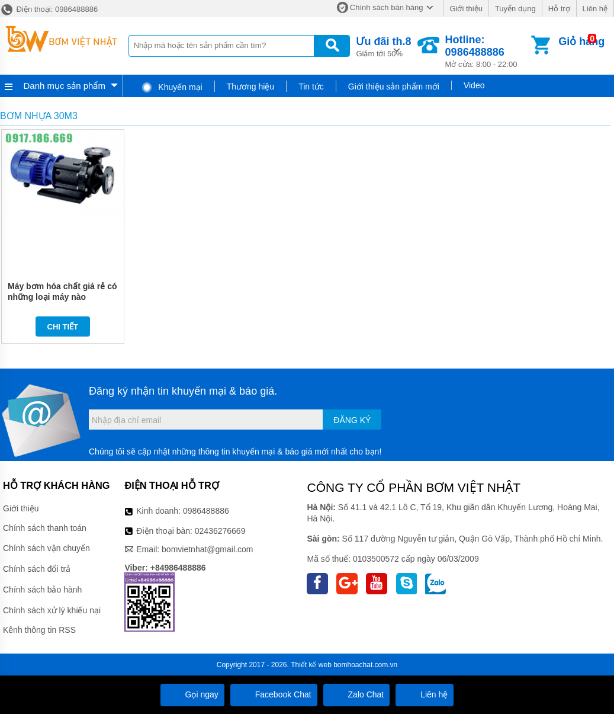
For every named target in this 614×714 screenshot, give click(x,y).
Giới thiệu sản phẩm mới (393, 86)
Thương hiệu (250, 86)
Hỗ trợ (559, 8)
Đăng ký (352, 420)
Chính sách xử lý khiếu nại (52, 610)
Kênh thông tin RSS (39, 630)
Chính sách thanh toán (44, 528)
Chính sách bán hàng (387, 7)
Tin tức (311, 86)
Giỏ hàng (581, 41)
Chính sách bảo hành (42, 589)
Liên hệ (595, 8)
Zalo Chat (356, 694)
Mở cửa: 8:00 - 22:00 (487, 51)
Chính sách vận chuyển (46, 548)
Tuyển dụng (515, 8)
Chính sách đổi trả (36, 569)
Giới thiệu (465, 8)
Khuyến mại (171, 87)
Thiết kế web (311, 665)
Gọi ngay (192, 694)
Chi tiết (63, 326)
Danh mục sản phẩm (64, 86)
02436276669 (220, 531)
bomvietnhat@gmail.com (207, 549)
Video (474, 85)
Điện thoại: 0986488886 (49, 9)
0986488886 (206, 511)
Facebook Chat (273, 694)
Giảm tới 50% (383, 46)
